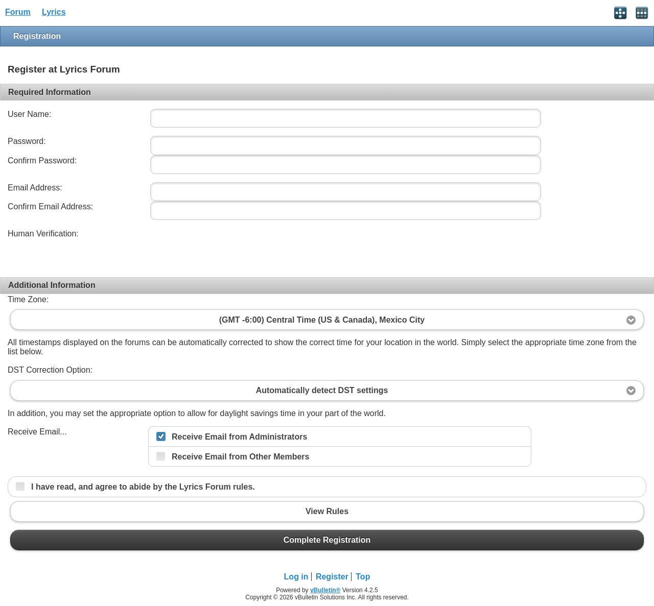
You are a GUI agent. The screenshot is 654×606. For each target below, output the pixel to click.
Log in (296, 576)
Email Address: (35, 187)
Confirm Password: (42, 160)
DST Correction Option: (50, 370)
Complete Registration (327, 540)
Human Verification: (43, 233)
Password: (27, 141)
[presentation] (225, 248)
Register (332, 576)
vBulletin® (325, 590)
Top (363, 576)
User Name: (29, 114)
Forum (18, 12)
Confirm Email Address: (50, 206)
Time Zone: (28, 299)
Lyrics (54, 12)
